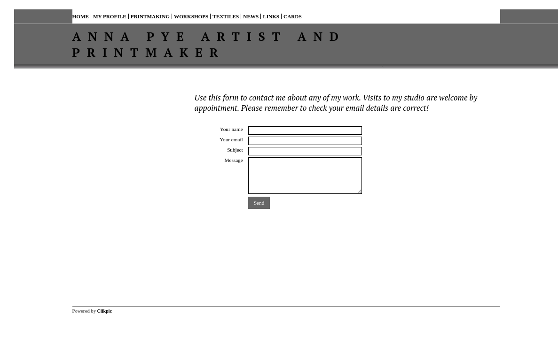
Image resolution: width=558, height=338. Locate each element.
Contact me (324, 16)
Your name (231, 129)
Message (234, 160)
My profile (109, 16)
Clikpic (104, 311)
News (251, 16)
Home (80, 16)
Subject (235, 150)
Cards (292, 16)
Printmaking (150, 16)
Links (271, 16)
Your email (231, 139)
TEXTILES (225, 16)
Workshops (191, 16)
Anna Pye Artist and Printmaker (209, 44)
